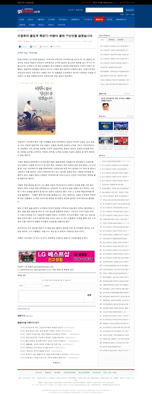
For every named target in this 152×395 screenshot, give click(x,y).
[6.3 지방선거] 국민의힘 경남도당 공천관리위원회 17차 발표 (122, 227)
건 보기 (29, 316)
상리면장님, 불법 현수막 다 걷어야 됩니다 (116, 296)
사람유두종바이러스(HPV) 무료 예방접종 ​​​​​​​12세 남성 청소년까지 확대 (125, 285)
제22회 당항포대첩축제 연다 (112, 347)
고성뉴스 (30, 19)
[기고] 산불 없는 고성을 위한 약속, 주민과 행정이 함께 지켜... (44, 357)
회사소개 (39, 372)
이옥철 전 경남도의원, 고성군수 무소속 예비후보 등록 (120, 350)
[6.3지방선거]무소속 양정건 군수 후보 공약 (117, 331)
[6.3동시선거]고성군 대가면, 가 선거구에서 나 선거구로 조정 (123, 316)
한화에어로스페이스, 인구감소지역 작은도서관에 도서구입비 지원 (124, 343)
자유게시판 (61, 25)
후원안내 (48, 372)
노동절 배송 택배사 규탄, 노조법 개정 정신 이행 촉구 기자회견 (123, 219)
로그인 (71, 10)
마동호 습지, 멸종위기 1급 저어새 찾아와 (116, 339)
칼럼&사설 (99, 19)
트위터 (33, 47)
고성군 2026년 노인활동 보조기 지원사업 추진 (118, 235)
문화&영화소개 (121, 19)
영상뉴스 (41, 25)
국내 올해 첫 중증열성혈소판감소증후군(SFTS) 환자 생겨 (121, 292)
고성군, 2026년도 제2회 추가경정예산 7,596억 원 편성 (118, 80)
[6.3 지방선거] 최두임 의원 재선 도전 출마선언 (118, 246)
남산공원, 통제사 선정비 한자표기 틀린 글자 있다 (119, 308)
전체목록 (127, 94)
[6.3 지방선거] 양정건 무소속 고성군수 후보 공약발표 (120, 250)
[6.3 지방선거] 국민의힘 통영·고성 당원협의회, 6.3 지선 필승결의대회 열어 (127, 208)
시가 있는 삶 (88, 19)
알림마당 (22, 25)
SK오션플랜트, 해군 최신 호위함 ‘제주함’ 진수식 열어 (120, 277)
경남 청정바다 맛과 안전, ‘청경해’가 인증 (113, 76)
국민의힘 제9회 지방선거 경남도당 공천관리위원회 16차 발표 (122, 281)
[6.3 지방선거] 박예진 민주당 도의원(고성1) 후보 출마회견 (122, 242)
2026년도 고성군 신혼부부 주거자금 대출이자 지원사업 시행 (122, 323)
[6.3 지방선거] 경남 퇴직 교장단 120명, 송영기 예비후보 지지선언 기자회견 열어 (106, 149)
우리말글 (32, 25)
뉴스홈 (21, 19)
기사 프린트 (55, 46)
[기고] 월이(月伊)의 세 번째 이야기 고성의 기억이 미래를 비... (44, 341)
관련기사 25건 (88, 41)
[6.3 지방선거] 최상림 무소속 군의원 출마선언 (115, 46)
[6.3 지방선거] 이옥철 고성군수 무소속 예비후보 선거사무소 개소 (124, 215)
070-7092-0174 (42, 385)
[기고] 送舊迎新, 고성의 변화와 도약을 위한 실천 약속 (40, 344)
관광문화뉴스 (75, 19)
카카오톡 (44, 47)
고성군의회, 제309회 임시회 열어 (111, 67)
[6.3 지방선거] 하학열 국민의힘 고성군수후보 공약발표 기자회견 (121, 63)
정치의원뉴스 (63, 19)
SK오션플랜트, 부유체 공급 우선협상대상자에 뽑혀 (116, 71)
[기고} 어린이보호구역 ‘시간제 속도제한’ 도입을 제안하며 (42, 337)
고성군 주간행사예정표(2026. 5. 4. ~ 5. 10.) (117, 223)
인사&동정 (51, 19)
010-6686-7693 (60, 385)
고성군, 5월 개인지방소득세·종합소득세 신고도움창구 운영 (119, 84)
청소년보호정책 (84, 372)
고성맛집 (109, 19)
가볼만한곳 (40, 19)
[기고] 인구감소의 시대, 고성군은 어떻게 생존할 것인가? (41, 327)
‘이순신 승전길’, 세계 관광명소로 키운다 (116, 335)
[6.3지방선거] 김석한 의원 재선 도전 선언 (116, 327)
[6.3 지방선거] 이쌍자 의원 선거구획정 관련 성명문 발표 (121, 258)
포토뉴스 (51, 25)
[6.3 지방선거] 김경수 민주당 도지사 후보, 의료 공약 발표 (122, 231)
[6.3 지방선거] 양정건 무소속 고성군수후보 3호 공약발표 (119, 59)
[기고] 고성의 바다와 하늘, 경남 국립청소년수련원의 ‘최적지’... (44, 334)
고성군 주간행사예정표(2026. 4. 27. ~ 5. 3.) (117, 312)
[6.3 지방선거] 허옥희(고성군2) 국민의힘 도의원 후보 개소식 (123, 254)
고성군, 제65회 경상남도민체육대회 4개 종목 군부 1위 (120, 273)
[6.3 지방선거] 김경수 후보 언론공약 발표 (116, 204)
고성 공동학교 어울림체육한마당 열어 (115, 238)
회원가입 (79, 10)
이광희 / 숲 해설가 (23, 41)
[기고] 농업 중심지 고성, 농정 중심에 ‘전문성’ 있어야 (40, 331)
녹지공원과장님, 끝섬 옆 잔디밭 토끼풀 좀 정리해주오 (120, 304)
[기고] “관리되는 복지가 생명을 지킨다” (35, 351)
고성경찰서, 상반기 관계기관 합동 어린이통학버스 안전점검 (122, 289)
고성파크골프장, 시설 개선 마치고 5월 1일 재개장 (119, 269)
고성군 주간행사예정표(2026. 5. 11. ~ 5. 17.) (108, 2)
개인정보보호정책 (69, 372)
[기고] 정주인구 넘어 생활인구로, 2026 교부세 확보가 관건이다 (44, 354)
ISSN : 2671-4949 (127, 14)
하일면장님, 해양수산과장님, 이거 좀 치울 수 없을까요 (120, 300)
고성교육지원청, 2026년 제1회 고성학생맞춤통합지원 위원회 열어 (124, 262)
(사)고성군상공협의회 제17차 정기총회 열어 (117, 265)
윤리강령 (57, 372)
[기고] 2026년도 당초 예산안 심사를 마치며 (36, 347)
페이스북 (23, 47)
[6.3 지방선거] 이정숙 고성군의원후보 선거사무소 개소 (118, 50)
